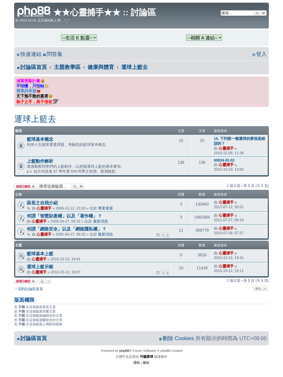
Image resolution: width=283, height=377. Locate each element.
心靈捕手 (226, 148)
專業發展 (105, 208)
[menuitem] (53, 54)
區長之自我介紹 (42, 202)
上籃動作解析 (40, 161)
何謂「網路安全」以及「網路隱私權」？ (66, 229)
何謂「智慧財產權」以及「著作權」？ (64, 215)
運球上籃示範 (40, 266)
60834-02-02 (224, 160)
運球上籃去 (35, 119)
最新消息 (100, 221)
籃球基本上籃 (40, 253)
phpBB (124, 350)
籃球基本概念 (40, 139)
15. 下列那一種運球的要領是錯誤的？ (239, 141)
